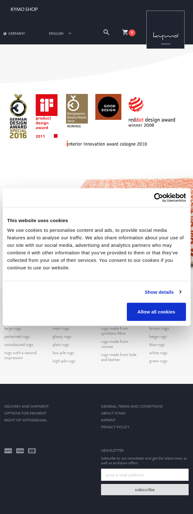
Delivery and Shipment (26, 406)
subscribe (145, 489)
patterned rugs (17, 336)
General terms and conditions (132, 406)
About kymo (113, 413)
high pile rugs (64, 361)
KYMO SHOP (24, 10)
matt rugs (61, 328)
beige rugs (158, 336)
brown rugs (159, 328)
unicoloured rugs (18, 344)
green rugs (158, 361)
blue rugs (157, 344)
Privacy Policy (115, 427)
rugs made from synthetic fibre (114, 331)
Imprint (108, 420)
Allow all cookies (156, 311)
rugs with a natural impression (20, 355)
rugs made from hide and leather (118, 357)
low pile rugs (63, 352)
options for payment (25, 413)
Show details (159, 291)
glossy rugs (62, 336)
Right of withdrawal (25, 420)
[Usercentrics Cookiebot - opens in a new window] (158, 197)
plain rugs (61, 344)
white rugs (158, 352)
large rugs (12, 328)
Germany (14, 33)
